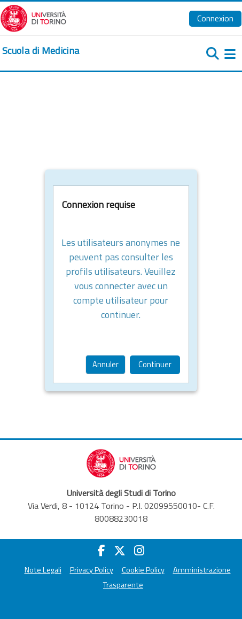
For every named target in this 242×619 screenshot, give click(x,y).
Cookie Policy (143, 570)
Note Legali (43, 570)
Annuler (105, 364)
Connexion (215, 18)
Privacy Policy (91, 570)
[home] (40, 51)
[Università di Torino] (33, 17)
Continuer (154, 364)
